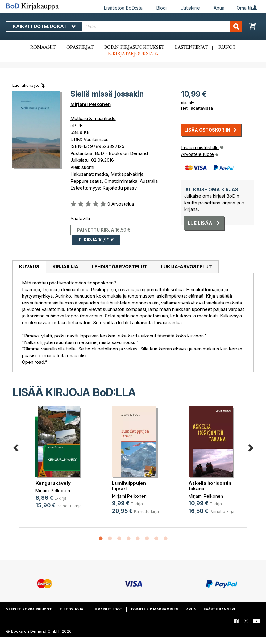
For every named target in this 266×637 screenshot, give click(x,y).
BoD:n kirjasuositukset (134, 47)
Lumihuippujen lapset (129, 486)
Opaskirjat (80, 47)
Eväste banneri (219, 609)
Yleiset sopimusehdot (29, 609)
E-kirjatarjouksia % (133, 54)
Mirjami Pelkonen (90, 104)
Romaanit (43, 47)
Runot (226, 47)
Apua (219, 8)
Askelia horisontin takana (210, 486)
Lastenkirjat (191, 47)
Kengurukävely (53, 483)
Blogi (161, 8)
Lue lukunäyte (25, 85)
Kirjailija (65, 267)
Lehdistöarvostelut (120, 267)
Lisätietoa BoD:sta (123, 8)
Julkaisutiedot (107, 609)
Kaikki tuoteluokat (44, 26)
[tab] (29, 267)
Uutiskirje (190, 8)
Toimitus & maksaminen (154, 609)
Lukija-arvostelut (186, 267)
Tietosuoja (71, 609)
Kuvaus (29, 267)
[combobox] (162, 26)
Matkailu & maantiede (93, 118)
